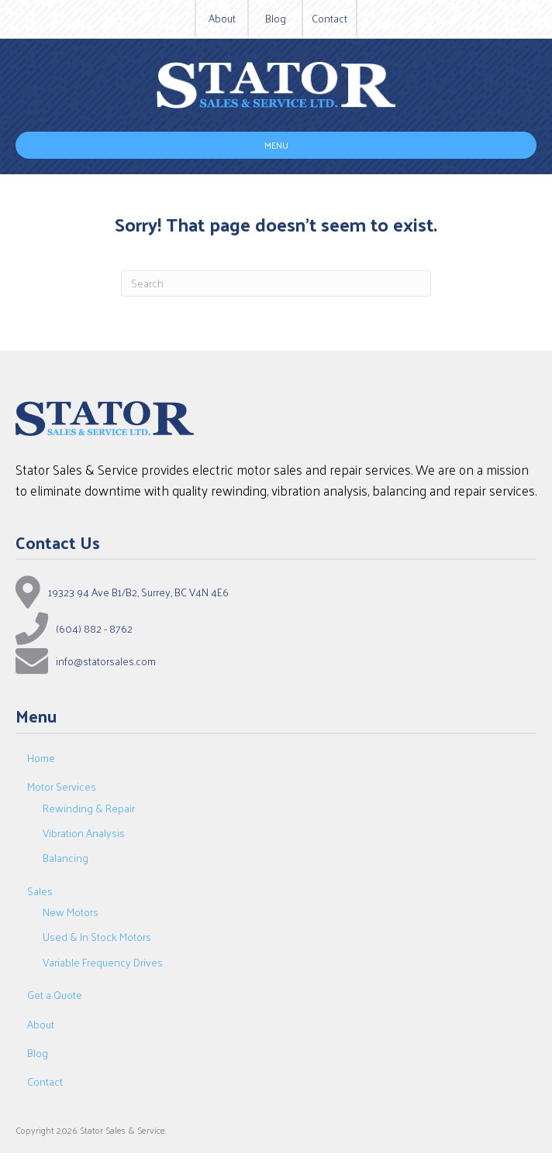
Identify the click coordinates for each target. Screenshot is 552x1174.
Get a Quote (54, 994)
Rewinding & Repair (89, 808)
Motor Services (61, 786)
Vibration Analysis (84, 833)
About (222, 18)
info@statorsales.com (106, 661)
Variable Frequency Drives (103, 962)
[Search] (276, 283)
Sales (40, 891)
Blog (275, 18)
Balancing (65, 857)
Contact (329, 18)
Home (41, 757)
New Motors (70, 912)
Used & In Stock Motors (97, 936)
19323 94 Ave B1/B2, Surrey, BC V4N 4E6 (138, 592)
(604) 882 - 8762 (94, 628)
